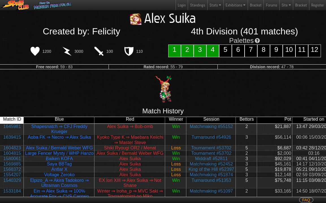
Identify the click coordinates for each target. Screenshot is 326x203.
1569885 (12, 164)
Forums (271, 5)
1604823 (12, 147)
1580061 (12, 158)
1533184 (12, 191)
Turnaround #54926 (211, 137)
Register (317, 5)
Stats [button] (214, 5)
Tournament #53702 (211, 147)
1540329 (12, 180)
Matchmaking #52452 (211, 164)
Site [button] (285, 5)
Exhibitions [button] (234, 5)
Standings (197, 6)
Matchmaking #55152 (211, 126)
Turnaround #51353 (211, 180)
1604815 (12, 153)
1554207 (12, 174)
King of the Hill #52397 (211, 169)
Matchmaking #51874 (211, 174)
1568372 (12, 169)
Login (182, 5)
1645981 (12, 126)
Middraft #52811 (211, 158)
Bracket (256, 5)
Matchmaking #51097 (211, 191)
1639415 (12, 137)
